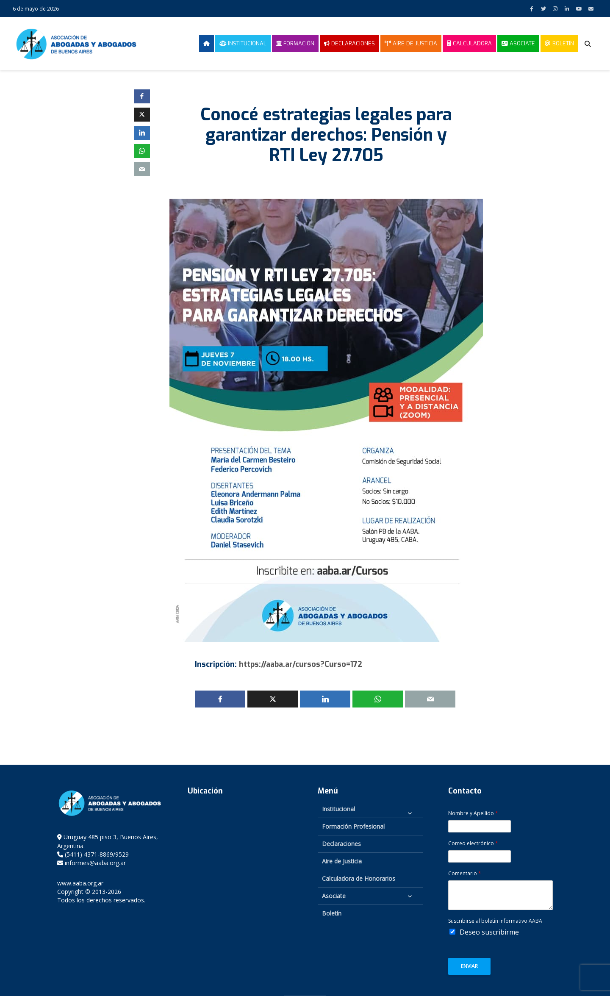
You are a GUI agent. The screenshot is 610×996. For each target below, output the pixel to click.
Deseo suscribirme (489, 932)
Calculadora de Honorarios (358, 878)
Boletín (559, 43)
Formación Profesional (353, 826)
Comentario (464, 873)
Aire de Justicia (411, 43)
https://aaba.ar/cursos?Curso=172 (300, 664)
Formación (295, 43)
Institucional (242, 43)
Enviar (469, 966)
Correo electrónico (473, 843)
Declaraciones (349, 43)
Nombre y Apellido (473, 813)
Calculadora (469, 43)
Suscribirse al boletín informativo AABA (495, 921)
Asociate (518, 43)
